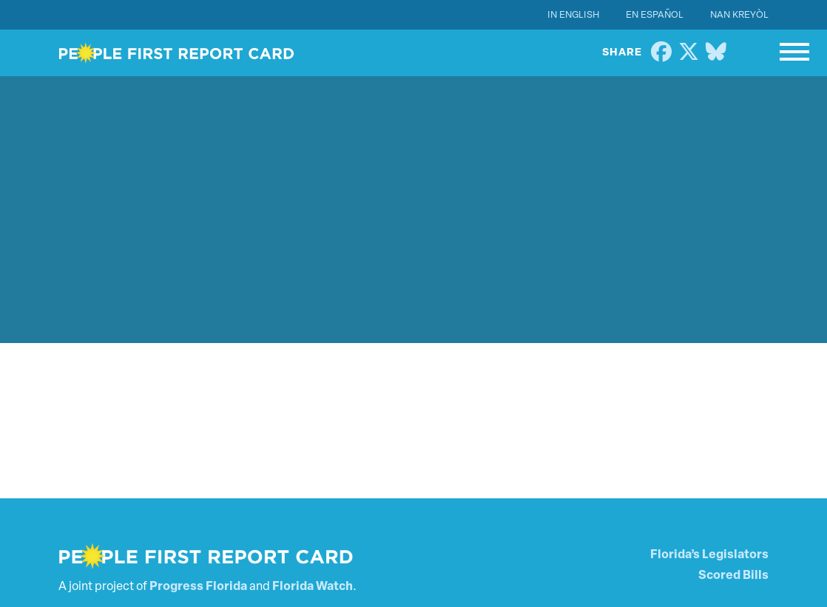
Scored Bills (733, 576)
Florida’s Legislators (709, 555)
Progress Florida (198, 587)
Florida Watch (312, 587)
